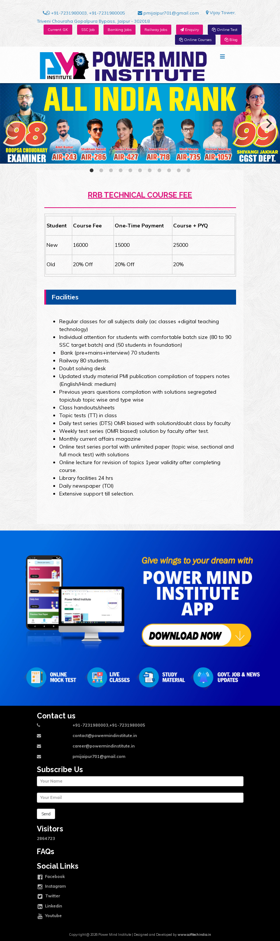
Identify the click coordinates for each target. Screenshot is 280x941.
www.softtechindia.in (194, 934)
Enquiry (189, 29)
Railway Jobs (155, 29)
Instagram (52, 887)
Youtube (50, 916)
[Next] (268, 123)
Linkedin (50, 907)
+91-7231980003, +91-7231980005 (84, 13)
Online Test (225, 29)
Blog (231, 40)
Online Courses (195, 40)
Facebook (51, 877)
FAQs (45, 851)
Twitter (49, 897)
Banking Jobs (119, 29)
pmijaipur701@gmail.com (168, 13)
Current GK (58, 29)
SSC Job (88, 29)
